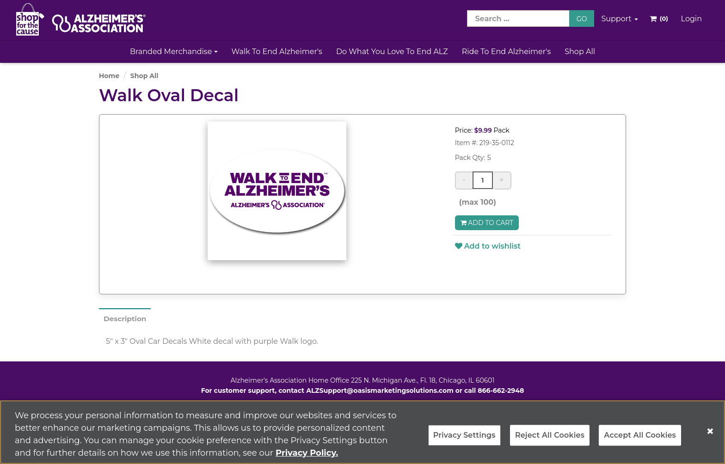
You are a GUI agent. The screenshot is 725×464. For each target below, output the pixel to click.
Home (109, 76)
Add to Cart (487, 223)
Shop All (580, 51)
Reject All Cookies (549, 440)
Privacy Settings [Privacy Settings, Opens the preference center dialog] (464, 440)
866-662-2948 (501, 391)
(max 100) (475, 202)
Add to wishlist (488, 246)
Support (619, 18)
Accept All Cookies (640, 440)
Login (691, 18)
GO (582, 19)
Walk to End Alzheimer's (277, 51)
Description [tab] (126, 318)
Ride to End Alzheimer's (506, 51)
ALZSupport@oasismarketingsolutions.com (380, 391)
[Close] (710, 436)
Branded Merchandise (174, 51)
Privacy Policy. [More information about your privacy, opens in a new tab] (307, 457)
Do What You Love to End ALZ (392, 51)
